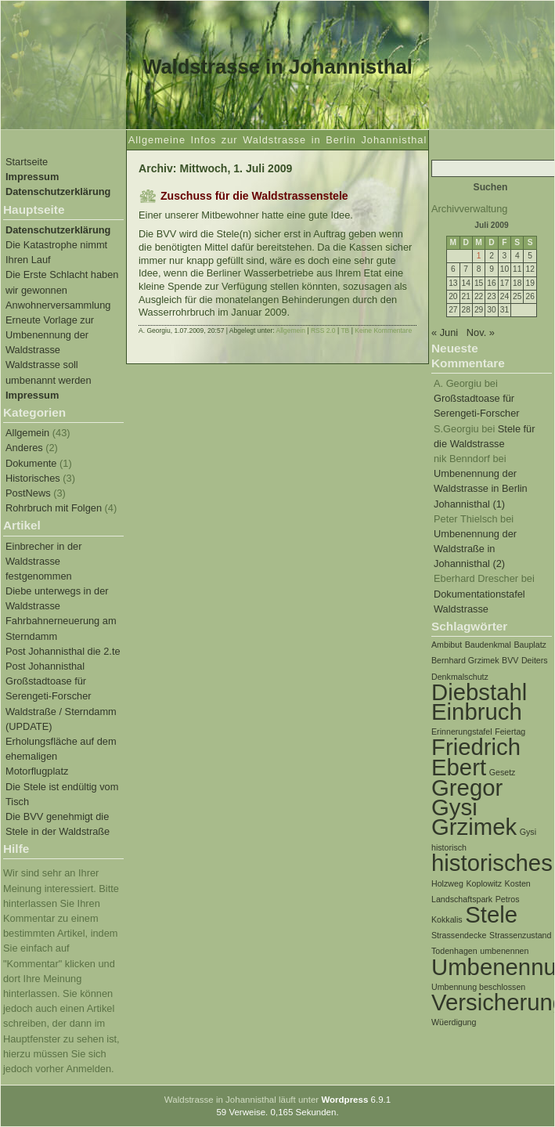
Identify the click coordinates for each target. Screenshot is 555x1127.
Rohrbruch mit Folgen (53, 508)
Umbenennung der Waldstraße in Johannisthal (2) (475, 548)
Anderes (24, 447)
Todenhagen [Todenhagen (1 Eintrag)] (454, 950)
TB (345, 330)
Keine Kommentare (383, 330)
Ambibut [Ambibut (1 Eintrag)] (446, 644)
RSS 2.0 (323, 330)
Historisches (32, 478)
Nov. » (481, 332)
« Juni (444, 332)
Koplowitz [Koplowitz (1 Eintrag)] (484, 883)
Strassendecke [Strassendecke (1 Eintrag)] (459, 935)
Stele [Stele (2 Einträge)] (491, 914)
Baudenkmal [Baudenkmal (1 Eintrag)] (488, 644)
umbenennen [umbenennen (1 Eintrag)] (504, 950)
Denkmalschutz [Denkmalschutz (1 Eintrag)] (459, 676)
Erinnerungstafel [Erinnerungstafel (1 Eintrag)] (461, 731)
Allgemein (27, 433)
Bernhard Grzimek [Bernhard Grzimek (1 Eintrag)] (465, 660)
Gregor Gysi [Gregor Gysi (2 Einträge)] (467, 797)
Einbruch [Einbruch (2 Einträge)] (476, 711)
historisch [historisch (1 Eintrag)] (449, 847)
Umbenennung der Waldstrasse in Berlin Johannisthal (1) (481, 488)
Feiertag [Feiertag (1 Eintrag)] (510, 731)
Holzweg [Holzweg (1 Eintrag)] (447, 883)
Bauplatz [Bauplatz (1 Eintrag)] (530, 644)
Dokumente (30, 463)
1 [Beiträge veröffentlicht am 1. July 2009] (479, 255)
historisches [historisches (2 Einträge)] (492, 863)
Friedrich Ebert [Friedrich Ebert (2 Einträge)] (476, 756)
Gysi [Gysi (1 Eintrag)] (528, 831)
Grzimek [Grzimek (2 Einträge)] (474, 827)
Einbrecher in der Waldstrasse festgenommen (43, 561)
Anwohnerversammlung (57, 305)
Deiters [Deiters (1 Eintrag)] (534, 660)
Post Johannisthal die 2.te (63, 651)
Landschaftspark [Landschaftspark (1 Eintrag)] (461, 899)
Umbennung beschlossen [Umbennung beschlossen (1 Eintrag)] (478, 987)
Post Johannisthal (45, 666)
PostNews (28, 493)
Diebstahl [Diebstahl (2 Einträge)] (479, 692)
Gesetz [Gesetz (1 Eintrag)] (502, 772)
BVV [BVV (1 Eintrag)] (510, 660)
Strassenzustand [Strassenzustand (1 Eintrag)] (520, 935)
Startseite (26, 162)
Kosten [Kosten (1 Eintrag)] (518, 883)
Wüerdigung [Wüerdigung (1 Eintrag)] (453, 1022)
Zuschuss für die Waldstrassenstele (254, 196)
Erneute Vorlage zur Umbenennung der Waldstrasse (49, 335)
